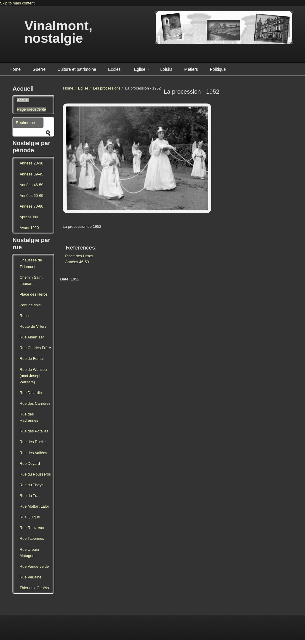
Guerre (39, 69)
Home (15, 69)
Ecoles (114, 69)
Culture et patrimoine (76, 69)
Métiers (191, 69)
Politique (218, 69)
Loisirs (166, 69)
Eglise (139, 69)
